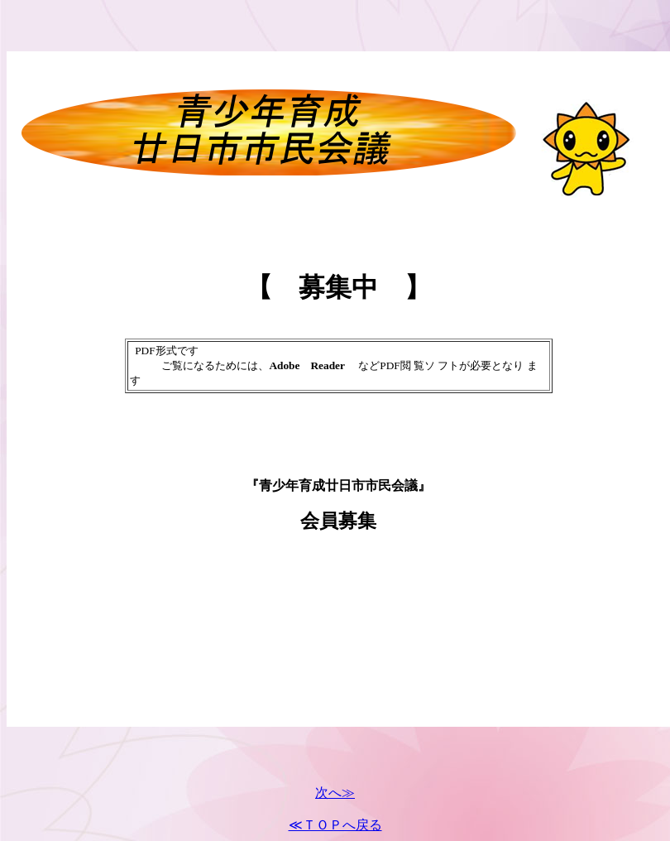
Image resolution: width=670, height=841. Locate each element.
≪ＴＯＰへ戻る (335, 825)
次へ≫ (335, 793)
